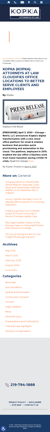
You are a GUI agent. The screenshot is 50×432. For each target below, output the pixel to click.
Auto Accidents (13, 287)
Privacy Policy (17, 402)
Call (15, 2)
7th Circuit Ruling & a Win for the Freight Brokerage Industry (23, 235)
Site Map (16, 405)
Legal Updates (13, 307)
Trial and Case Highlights (18, 326)
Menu (41, 2)
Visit (29, 2)
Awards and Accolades (17, 292)
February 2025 (13, 260)
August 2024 (12, 265)
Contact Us (31, 405)
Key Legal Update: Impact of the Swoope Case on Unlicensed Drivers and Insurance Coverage (24, 225)
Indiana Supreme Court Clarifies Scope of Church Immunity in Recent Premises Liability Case (22, 214)
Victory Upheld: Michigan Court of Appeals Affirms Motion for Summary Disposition (25, 202)
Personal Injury (13, 316)
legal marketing (20, 426)
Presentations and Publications (22, 321)
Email (22, 2)
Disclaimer (35, 402)
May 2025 (10, 250)
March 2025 (11, 255)
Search (35, 2)
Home (9, 2)
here (30, 161)
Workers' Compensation (18, 331)
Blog (11, 58)
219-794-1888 (23, 385)
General (17, 58)
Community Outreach (17, 297)
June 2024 (11, 270)
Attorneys (10, 282)
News (8, 311)
